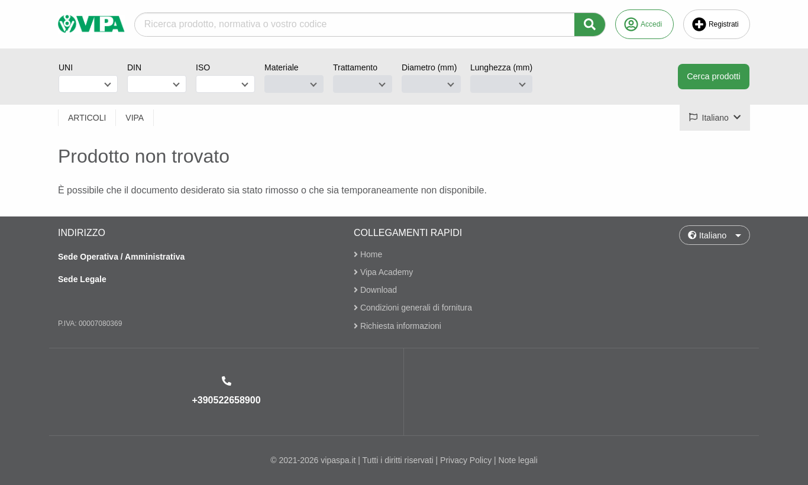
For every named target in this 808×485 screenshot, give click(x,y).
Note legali (518, 460)
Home (368, 254)
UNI (66, 67)
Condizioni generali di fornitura (413, 308)
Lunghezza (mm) (501, 67)
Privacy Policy (466, 460)
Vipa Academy (383, 272)
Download (375, 290)
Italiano (707, 235)
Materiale (281, 67)
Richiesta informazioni (397, 326)
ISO (203, 67)
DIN (134, 67)
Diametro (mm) (429, 67)
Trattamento (355, 67)
